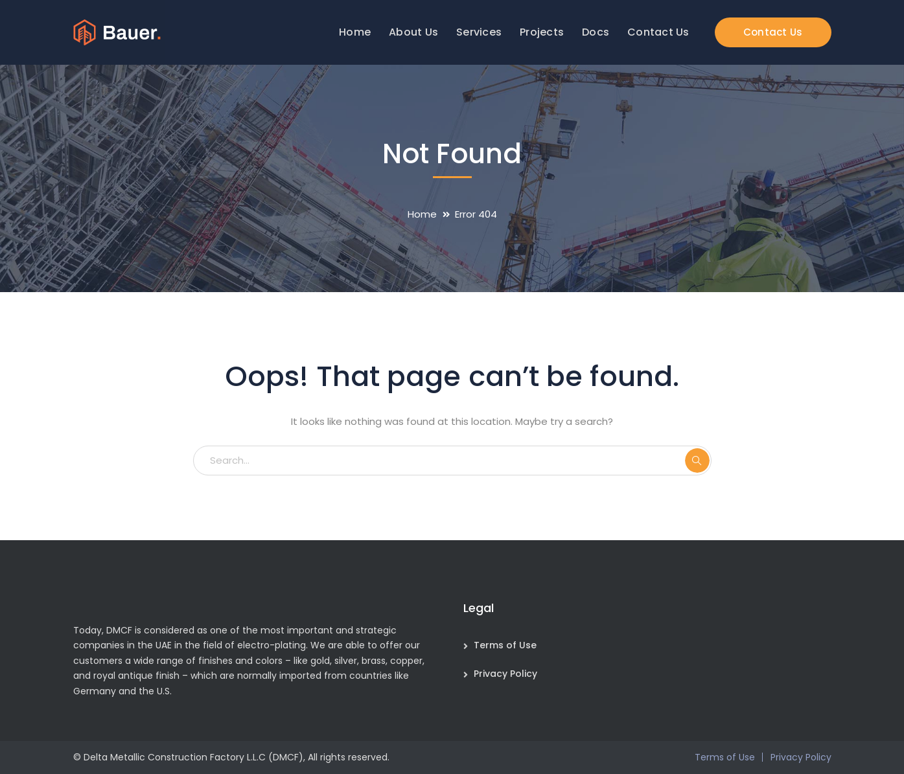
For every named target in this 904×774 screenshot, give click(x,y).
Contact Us (773, 32)
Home (422, 214)
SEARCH (697, 460)
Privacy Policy (505, 673)
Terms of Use (505, 645)
